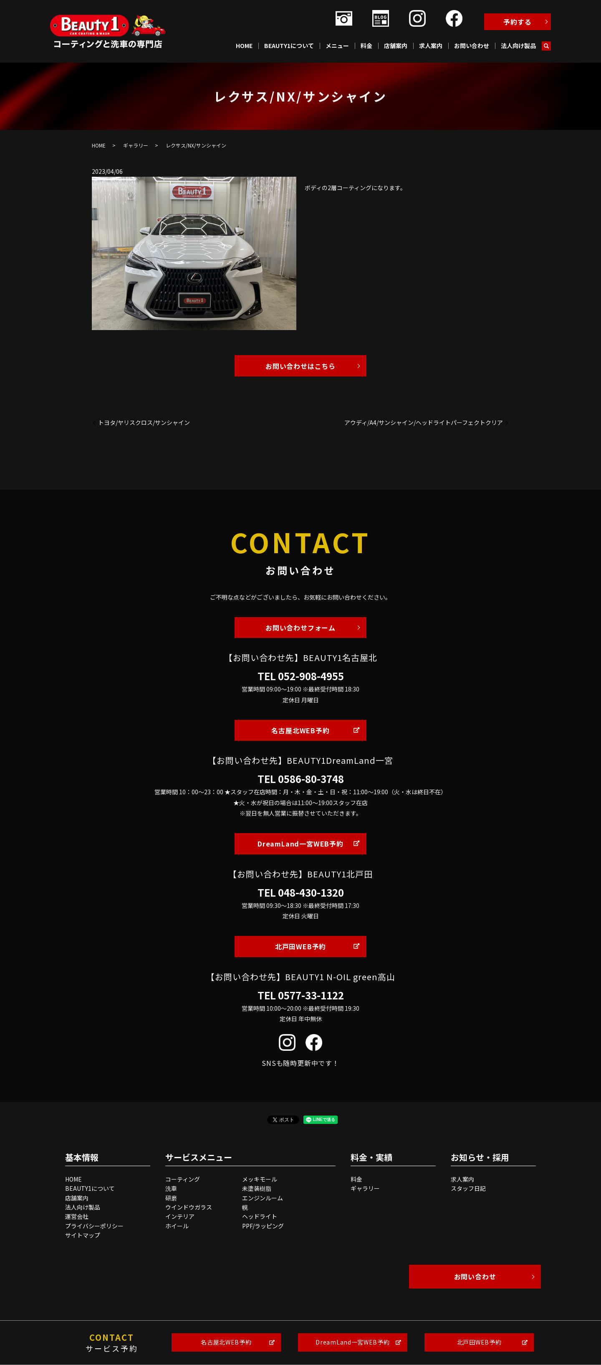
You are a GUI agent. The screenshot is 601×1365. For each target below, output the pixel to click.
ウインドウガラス (188, 1207)
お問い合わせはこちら (300, 366)
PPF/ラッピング (263, 1226)
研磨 (171, 1198)
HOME (244, 45)
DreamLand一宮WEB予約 (300, 844)
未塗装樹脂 (256, 1188)
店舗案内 (395, 45)
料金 (366, 45)
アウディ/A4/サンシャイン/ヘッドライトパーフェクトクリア (423, 423)
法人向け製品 (518, 45)
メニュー (337, 45)
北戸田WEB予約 (300, 946)
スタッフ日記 (468, 1188)
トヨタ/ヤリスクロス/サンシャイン (144, 423)
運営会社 (76, 1216)
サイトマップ (82, 1235)
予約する (517, 22)
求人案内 (430, 45)
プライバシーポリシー (94, 1226)
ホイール (177, 1226)
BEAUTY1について (289, 45)
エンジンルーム (262, 1198)
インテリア (179, 1216)
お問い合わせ (471, 45)
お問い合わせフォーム (300, 628)
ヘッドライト (259, 1216)
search (546, 46)
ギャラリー (135, 145)
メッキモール (259, 1179)
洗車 (171, 1188)
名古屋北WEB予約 (300, 730)
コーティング (182, 1179)
